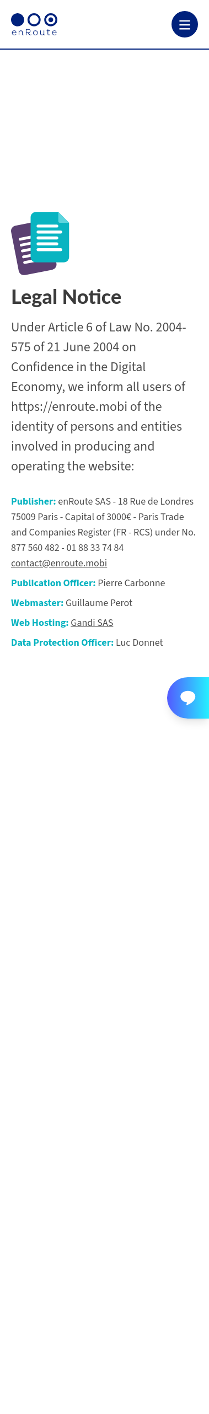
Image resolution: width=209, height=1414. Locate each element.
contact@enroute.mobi (59, 563)
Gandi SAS (92, 623)
